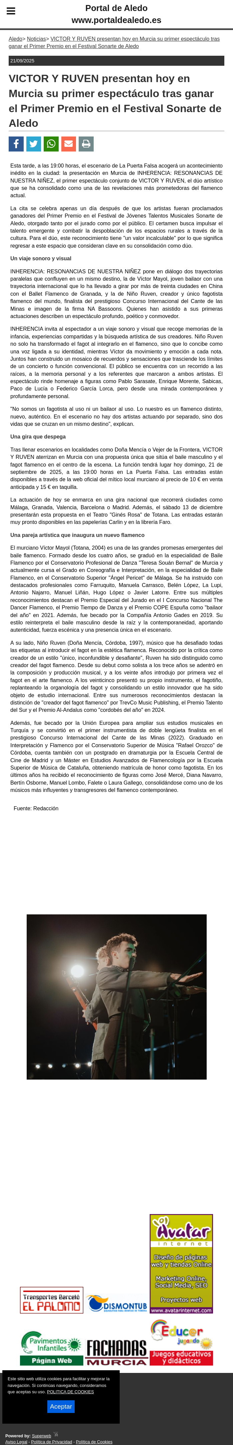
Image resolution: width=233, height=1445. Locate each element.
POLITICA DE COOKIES (70, 1391)
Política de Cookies (94, 1441)
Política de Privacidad (51, 1441)
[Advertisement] (116, 864)
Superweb (41, 1435)
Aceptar (61, 1406)
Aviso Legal (16, 1441)
